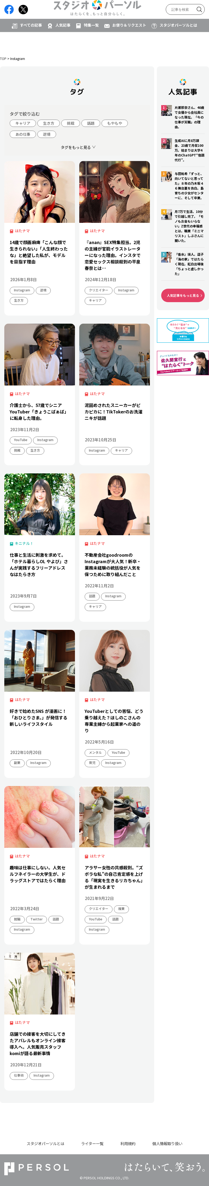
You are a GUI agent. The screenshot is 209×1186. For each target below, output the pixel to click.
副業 (17, 762)
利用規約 (127, 1143)
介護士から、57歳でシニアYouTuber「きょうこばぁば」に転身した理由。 (39, 411)
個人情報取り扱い (167, 1143)
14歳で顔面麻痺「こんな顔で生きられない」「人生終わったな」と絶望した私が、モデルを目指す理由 (39, 252)
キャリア (22, 123)
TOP (3, 58)
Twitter (36, 919)
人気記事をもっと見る (183, 295)
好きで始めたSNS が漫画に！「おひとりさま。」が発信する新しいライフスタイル (38, 717)
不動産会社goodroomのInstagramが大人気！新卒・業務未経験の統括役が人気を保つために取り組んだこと (113, 564)
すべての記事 (31, 42)
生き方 (48, 123)
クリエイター (98, 290)
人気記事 (62, 42)
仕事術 (19, 1075)
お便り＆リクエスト (129, 42)
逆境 (47, 134)
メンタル (95, 752)
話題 (91, 123)
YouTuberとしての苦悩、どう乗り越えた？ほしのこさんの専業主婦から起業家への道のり (114, 721)
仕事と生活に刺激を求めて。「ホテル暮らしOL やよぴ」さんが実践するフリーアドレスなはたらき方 (39, 564)
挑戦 (70, 123)
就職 (17, 919)
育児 (92, 762)
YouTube (20, 439)
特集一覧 (91, 42)
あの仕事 (22, 134)
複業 (121, 908)
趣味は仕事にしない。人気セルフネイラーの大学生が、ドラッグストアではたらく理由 (38, 874)
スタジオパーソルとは (178, 42)
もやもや (114, 123)
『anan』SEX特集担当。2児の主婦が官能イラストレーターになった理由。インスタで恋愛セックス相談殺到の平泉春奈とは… (112, 255)
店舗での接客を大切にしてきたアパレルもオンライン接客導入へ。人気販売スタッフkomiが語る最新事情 (38, 1043)
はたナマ (22, 230)
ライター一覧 (92, 1143)
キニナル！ (24, 543)
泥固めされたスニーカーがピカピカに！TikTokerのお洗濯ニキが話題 (113, 411)
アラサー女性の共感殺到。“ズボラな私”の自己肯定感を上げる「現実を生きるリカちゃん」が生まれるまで (114, 877)
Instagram (22, 290)
